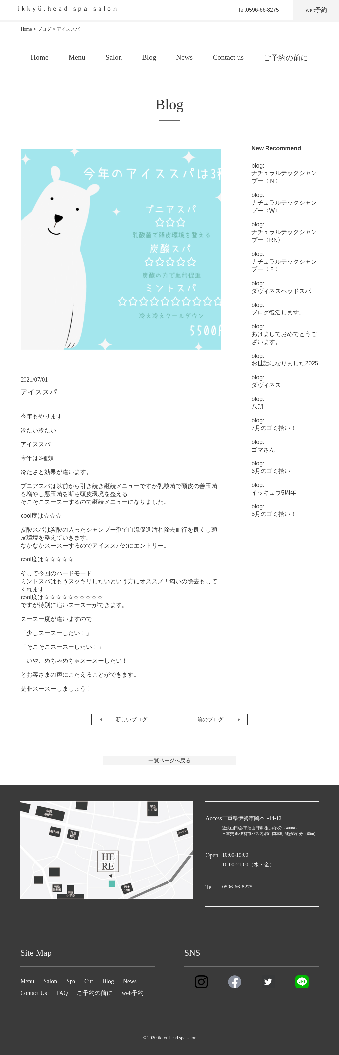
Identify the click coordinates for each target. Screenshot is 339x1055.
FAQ (62, 993)
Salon (113, 57)
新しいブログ (131, 719)
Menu (77, 57)
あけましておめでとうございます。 (284, 334)
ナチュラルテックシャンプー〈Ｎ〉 (284, 173)
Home (40, 57)
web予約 (133, 993)
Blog (149, 57)
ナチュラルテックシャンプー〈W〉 (284, 203)
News (184, 57)
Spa (70, 981)
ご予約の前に (286, 58)
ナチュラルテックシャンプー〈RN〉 (284, 232)
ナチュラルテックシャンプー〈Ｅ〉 (284, 262)
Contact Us (33, 993)
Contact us (228, 57)
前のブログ (210, 719)
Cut (88, 981)
